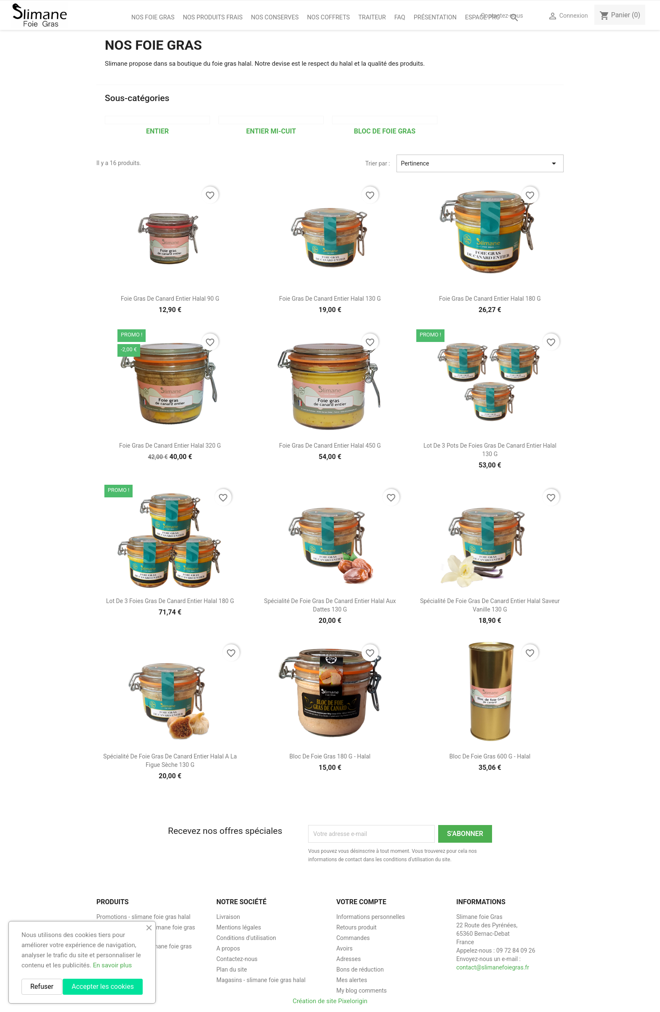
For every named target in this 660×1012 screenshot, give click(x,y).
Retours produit (356, 927)
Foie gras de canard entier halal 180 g (490, 298)
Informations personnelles (370, 916)
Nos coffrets (328, 17)
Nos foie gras (152, 17)
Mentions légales (238, 927)
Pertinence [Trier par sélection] (480, 163)
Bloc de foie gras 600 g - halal (490, 756)
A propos (228, 948)
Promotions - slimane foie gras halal (143, 916)
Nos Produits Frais (212, 17)
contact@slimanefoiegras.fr (492, 967)
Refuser (41, 987)
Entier (157, 131)
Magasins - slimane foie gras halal (261, 980)
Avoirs (344, 948)
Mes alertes (351, 980)
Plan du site (231, 969)
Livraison (228, 916)
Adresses (348, 959)
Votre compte (361, 902)
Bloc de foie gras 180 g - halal (330, 756)
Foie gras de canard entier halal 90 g (170, 298)
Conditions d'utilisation (246, 938)
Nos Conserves (274, 17)
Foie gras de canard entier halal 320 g (170, 445)
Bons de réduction (360, 969)
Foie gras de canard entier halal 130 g (330, 298)
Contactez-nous (502, 15)
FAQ (399, 17)
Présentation (435, 17)
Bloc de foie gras (384, 131)
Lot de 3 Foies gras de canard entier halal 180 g (170, 601)
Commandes (353, 938)
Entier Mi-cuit (271, 131)
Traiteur (372, 17)
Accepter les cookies (103, 987)
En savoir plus (112, 965)
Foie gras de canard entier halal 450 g (330, 445)
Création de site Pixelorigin (330, 1001)
